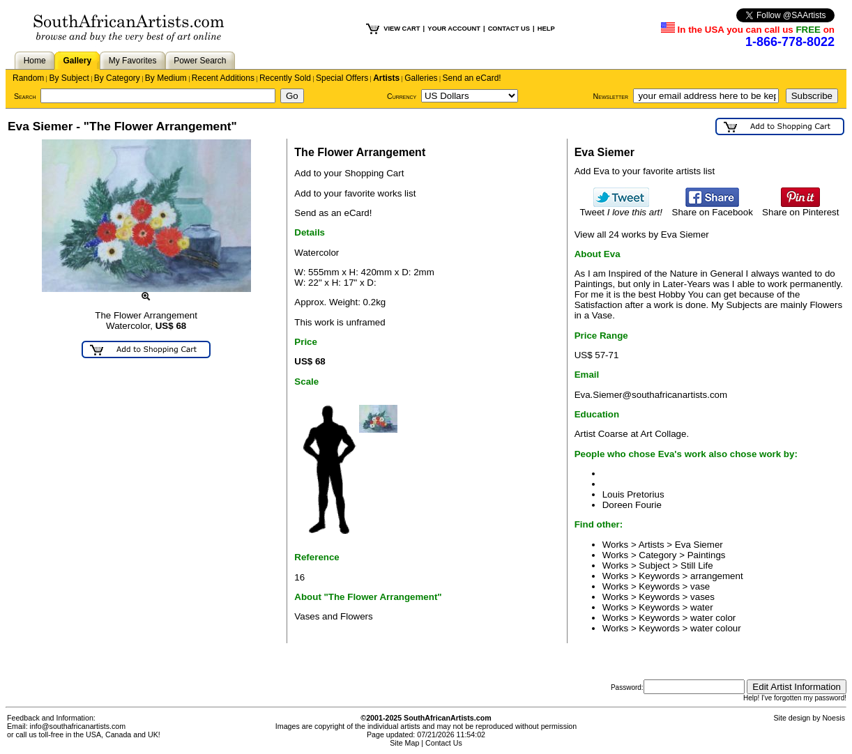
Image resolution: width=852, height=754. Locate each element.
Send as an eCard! (333, 213)
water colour (715, 628)
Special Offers (342, 78)
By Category (117, 78)
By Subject (69, 78)
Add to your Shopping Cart (349, 173)
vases (702, 597)
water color (713, 618)
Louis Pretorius (633, 494)
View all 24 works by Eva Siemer (642, 234)
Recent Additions (223, 78)
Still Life (696, 565)
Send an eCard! (472, 78)
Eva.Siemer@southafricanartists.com (651, 395)
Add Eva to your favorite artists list (645, 171)
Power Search (200, 61)
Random (28, 78)
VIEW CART (401, 28)
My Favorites (133, 61)
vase (700, 586)
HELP (546, 28)
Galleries (420, 78)
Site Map (404, 743)
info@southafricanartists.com (78, 726)
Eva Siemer (699, 544)
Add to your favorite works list (355, 193)
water (701, 607)
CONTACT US (509, 28)
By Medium (166, 78)
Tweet (620, 208)
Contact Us (443, 743)
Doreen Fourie (632, 505)
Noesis (833, 718)
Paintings (706, 555)
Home (35, 61)
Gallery (77, 61)
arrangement (716, 576)
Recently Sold (285, 78)
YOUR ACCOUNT (453, 28)
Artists (386, 78)
